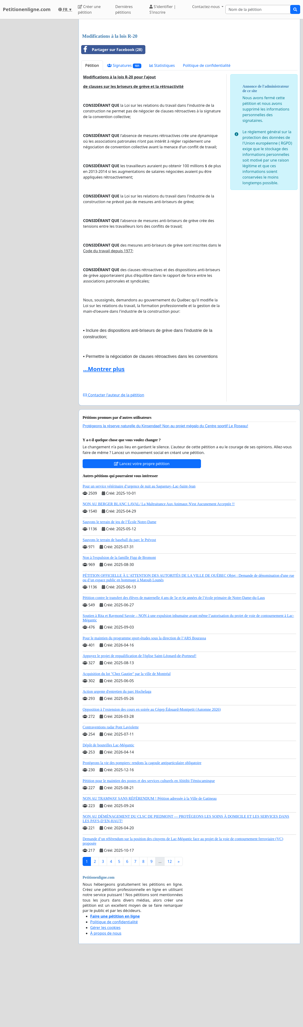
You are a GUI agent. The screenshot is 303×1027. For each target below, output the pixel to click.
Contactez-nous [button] (206, 6)
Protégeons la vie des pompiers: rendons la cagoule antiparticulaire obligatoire (142, 829)
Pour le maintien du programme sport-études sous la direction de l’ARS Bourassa (144, 704)
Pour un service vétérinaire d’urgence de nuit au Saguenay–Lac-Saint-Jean (139, 552)
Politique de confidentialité (206, 131)
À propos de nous (105, 999)
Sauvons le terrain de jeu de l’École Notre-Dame (119, 588)
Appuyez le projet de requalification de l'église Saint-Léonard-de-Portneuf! (139, 722)
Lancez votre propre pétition (141, 529)
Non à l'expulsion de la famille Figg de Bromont (119, 624)
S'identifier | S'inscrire (162, 9)
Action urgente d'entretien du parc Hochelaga (117, 758)
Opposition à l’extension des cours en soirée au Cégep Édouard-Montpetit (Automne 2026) (152, 776)
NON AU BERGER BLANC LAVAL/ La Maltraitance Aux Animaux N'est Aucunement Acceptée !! (159, 570)
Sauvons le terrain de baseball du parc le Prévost (119, 606)
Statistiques (162, 131)
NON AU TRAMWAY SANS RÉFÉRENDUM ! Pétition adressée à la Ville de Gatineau (150, 865)
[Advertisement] (189, 60)
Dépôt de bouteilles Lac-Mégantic (108, 811)
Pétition (92, 131)
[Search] (257, 9)
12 (169, 927)
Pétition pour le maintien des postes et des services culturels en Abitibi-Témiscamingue (149, 847)
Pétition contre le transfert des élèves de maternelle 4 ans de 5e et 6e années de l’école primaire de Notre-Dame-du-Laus (174, 664)
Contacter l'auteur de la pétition (113, 461)
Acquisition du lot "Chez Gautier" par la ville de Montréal (127, 740)
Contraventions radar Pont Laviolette (111, 793)
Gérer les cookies (105, 993)
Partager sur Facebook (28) (111, 115)
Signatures (124, 131)
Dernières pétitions (124, 9)
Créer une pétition (89, 9)
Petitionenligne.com (27, 9)
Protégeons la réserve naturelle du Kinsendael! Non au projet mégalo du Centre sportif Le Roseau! (165, 492)
